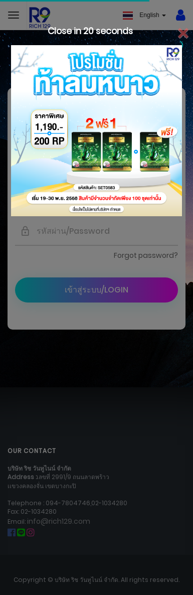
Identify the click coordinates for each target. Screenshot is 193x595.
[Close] (182, 34)
